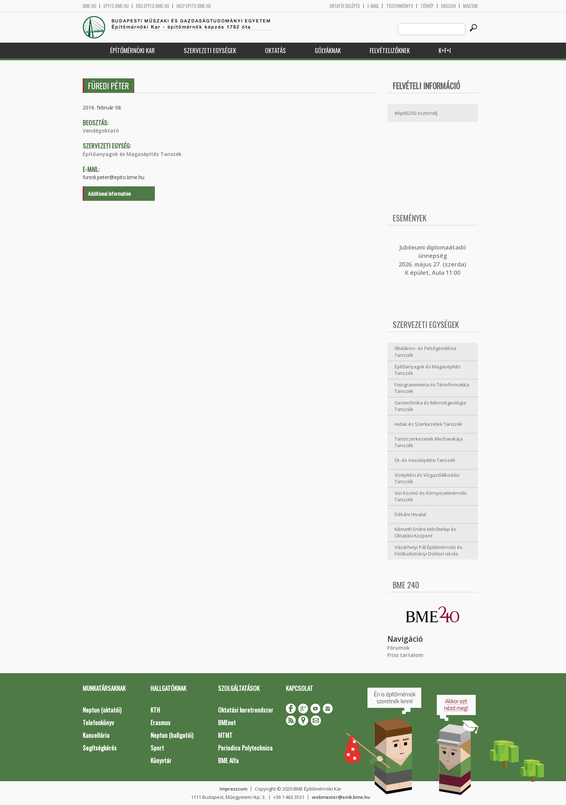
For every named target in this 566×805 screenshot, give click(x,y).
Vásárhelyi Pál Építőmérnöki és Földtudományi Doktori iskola (428, 550)
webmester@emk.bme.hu (341, 797)
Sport (157, 747)
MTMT (225, 735)
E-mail (373, 6)
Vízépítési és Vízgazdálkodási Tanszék (427, 478)
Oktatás (275, 50)
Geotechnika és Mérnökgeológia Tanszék (430, 406)
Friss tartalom (405, 655)
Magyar (470, 6)
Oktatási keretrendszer (245, 709)
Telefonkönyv (399, 6)
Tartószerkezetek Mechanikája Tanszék (429, 442)
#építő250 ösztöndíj (416, 113)
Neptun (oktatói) (102, 709)
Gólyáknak (328, 50)
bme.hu (89, 6)
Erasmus (160, 722)
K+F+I (445, 50)
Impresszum (233, 788)
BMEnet (227, 722)
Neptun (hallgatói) (172, 735)
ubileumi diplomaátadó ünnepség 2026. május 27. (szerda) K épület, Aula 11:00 (432, 260)
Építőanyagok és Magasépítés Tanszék (132, 154)
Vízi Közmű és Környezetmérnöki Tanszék (431, 496)
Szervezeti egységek (210, 50)
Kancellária (96, 735)
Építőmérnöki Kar (132, 50)
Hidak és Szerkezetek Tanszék (428, 424)
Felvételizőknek (390, 50)
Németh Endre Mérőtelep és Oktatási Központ (425, 532)
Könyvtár (161, 760)
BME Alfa (228, 760)
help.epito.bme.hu (194, 6)
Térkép (427, 6)
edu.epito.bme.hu (152, 6)
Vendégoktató (101, 130)
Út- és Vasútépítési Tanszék (425, 460)
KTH (155, 709)
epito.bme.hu (116, 6)
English (448, 6)
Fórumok (398, 647)
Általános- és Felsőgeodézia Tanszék (425, 351)
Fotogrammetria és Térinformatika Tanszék (432, 388)
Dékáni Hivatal (410, 514)
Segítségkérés (100, 747)
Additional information (109, 193)
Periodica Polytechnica (245, 747)
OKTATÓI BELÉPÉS (345, 6)
